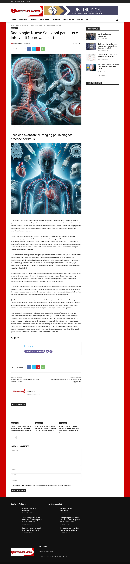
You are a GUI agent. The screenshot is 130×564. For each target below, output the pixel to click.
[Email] (47, 351)
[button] (116, 19)
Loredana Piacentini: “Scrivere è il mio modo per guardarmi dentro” (108, 67)
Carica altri (103, 75)
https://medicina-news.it (33, 394)
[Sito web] (51, 351)
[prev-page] (12, 435)
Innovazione (19, 25)
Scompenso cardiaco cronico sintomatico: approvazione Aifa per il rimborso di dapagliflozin (45, 428)
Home (12, 25)
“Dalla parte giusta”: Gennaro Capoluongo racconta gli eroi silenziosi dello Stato (107, 46)
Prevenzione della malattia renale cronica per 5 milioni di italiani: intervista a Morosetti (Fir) (69, 428)
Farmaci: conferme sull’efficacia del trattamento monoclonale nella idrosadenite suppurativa (21, 428)
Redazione (18, 43)
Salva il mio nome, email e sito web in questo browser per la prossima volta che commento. (42, 483)
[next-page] (15, 435)
